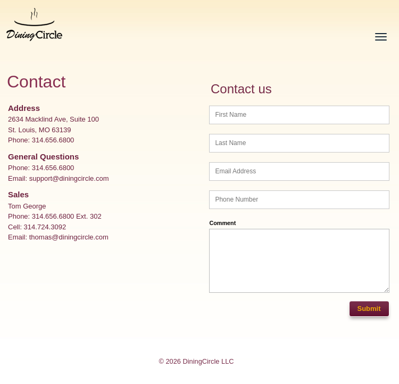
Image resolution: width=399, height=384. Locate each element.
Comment (222, 223)
